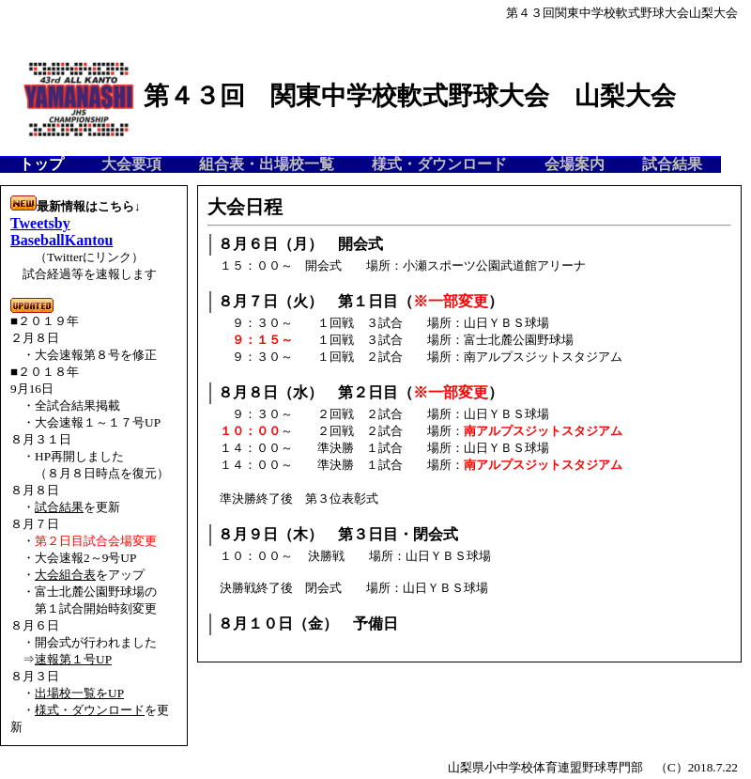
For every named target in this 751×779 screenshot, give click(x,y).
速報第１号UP (73, 659)
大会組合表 (65, 575)
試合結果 (59, 507)
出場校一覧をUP (79, 693)
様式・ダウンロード (90, 710)
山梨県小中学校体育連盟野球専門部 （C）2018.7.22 (593, 767)
